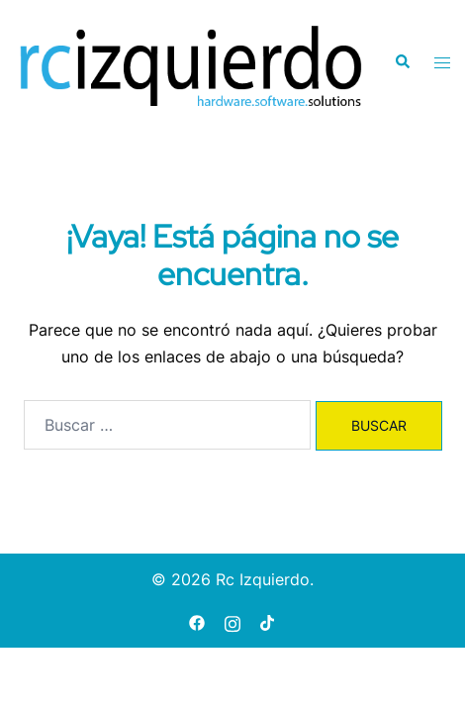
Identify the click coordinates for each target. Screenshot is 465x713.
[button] (402, 62)
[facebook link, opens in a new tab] (197, 621)
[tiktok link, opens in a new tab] (268, 621)
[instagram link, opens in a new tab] (232, 621)
